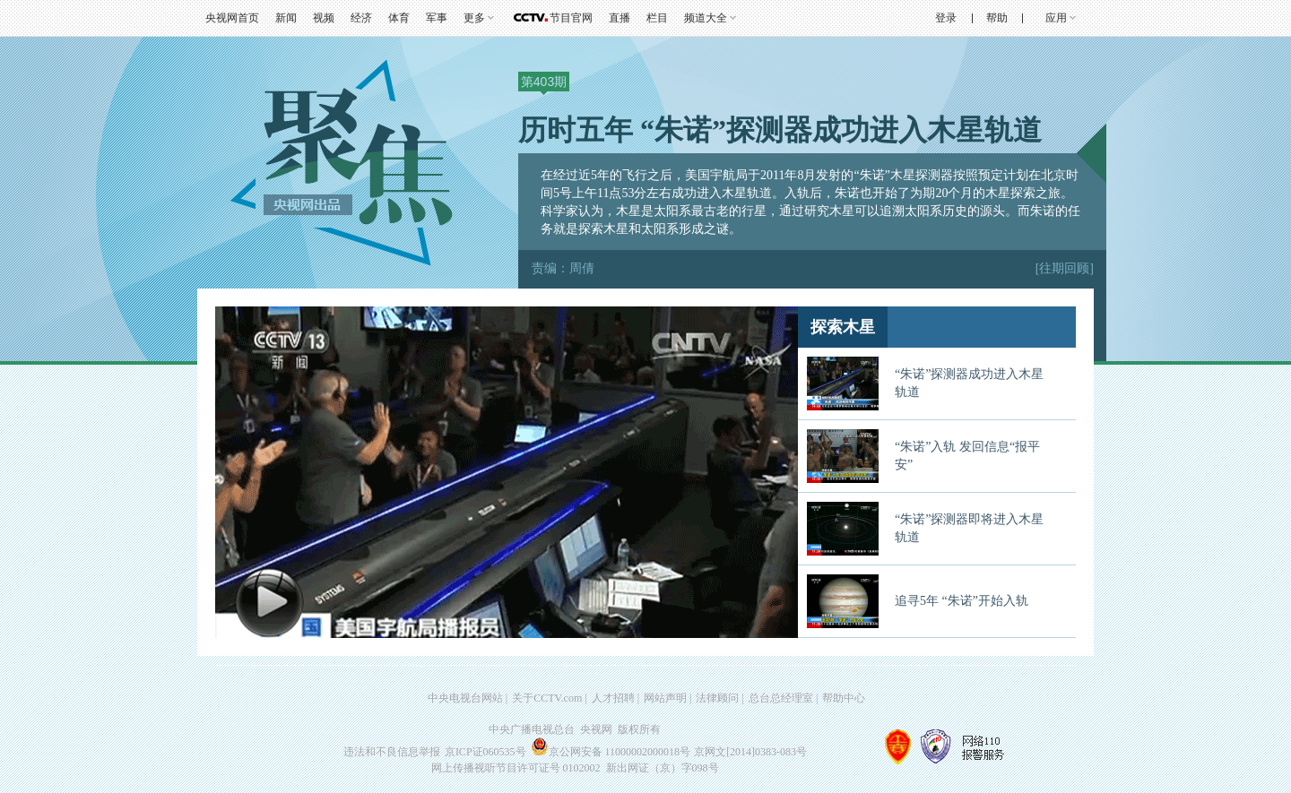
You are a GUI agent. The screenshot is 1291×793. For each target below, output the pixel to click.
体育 (399, 18)
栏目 (657, 18)
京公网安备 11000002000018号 (611, 752)
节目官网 (571, 18)
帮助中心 (843, 698)
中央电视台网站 (465, 698)
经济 (361, 18)
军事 (436, 18)
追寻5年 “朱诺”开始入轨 (961, 601)
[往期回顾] (1064, 268)
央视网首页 (232, 18)
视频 (323, 18)
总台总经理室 (781, 698)
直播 (619, 18)
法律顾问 (717, 698)
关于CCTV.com (547, 698)
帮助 (997, 18)
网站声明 (665, 698)
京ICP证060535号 (485, 752)
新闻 (286, 18)
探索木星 (842, 327)
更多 (474, 18)
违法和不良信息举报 (391, 752)
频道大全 (705, 18)
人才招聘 (613, 698)
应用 (1056, 18)
